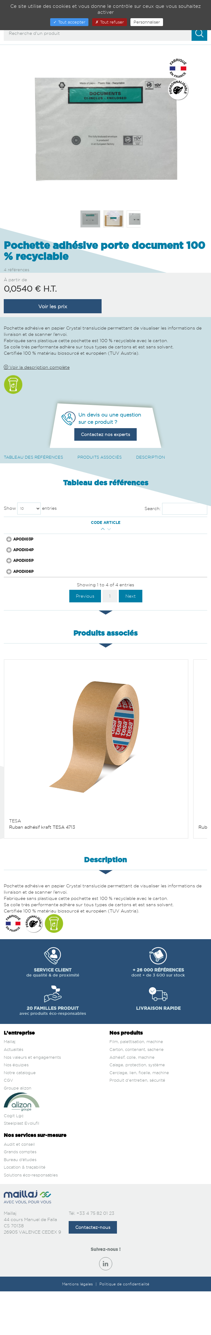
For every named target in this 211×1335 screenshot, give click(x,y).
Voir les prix (52, 306)
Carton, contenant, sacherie (136, 1092)
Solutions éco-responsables (31, 1218)
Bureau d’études (20, 1202)
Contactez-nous (92, 1270)
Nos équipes (16, 1108)
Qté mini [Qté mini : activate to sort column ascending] (45, 530)
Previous (85, 639)
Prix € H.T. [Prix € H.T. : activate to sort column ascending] (144, 530)
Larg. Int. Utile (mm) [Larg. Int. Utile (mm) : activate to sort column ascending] (104, 530)
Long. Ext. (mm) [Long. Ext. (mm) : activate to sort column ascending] (75, 531)
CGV (8, 1123)
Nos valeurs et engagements (32, 1100)
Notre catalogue (20, 1116)
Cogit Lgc (14, 1159)
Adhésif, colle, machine (132, 1100)
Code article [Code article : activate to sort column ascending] (20, 530)
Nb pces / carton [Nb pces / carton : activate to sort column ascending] (119, 530)
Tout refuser (109, 21)
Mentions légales (78, 1327)
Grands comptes (20, 1195)
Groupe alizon (17, 1131)
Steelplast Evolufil (21, 1166)
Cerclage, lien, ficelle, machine (139, 1116)
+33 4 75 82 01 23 (95, 1256)
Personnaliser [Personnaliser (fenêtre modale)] (147, 21)
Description (150, 457)
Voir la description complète (37, 367)
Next (130, 639)
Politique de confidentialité (124, 1327)
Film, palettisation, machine (136, 1085)
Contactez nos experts (105, 434)
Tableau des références (33, 457)
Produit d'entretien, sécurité (137, 1123)
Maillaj (9, 1085)
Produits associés (99, 457)
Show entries (30, 508)
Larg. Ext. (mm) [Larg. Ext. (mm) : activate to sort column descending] (60, 531)
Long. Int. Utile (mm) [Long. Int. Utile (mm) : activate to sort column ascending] (89, 530)
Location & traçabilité (24, 1210)
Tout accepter (69, 21)
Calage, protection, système (137, 1108)
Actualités (13, 1092)
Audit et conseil (19, 1187)
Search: (176, 509)
